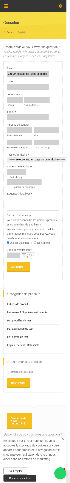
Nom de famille (31, 105)
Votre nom (13, 94)
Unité (11, 81)
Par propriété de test (19, 320)
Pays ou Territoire (18, 154)
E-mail (11, 111)
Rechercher (18, 382)
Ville (36, 135)
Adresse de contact (18, 124)
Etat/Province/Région (17, 147)
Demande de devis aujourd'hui (18, 421)
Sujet (10, 68)
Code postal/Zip (41, 147)
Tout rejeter (15, 471)
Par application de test (20, 328)
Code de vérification (19, 249)
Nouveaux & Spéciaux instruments (27, 312)
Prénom (11, 105)
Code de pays (16, 177)
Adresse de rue (14, 135)
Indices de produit (17, 304)
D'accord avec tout (20, 478)
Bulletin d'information (19, 215)
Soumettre (16, 266)
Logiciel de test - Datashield (23, 345)
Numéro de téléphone (20, 166)
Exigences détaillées (19, 193)
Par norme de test (17, 336)
